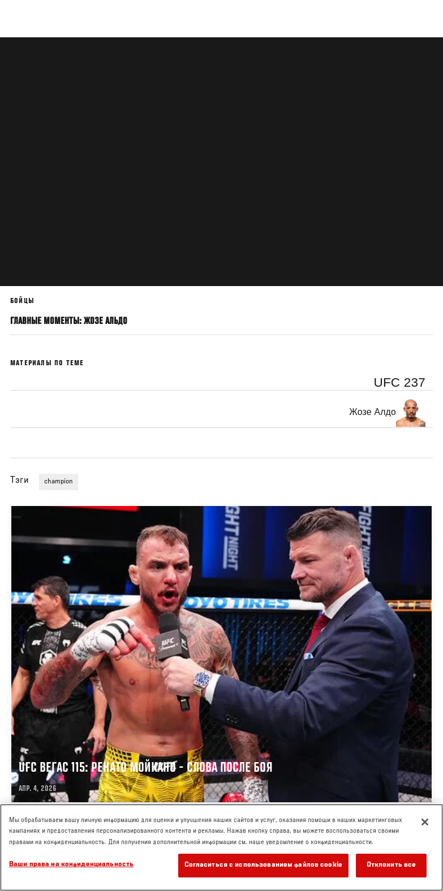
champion (58, 482)
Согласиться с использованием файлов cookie (263, 865)
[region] (221, 847)
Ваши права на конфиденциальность (71, 864)
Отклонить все (391, 865)
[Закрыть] (424, 822)
